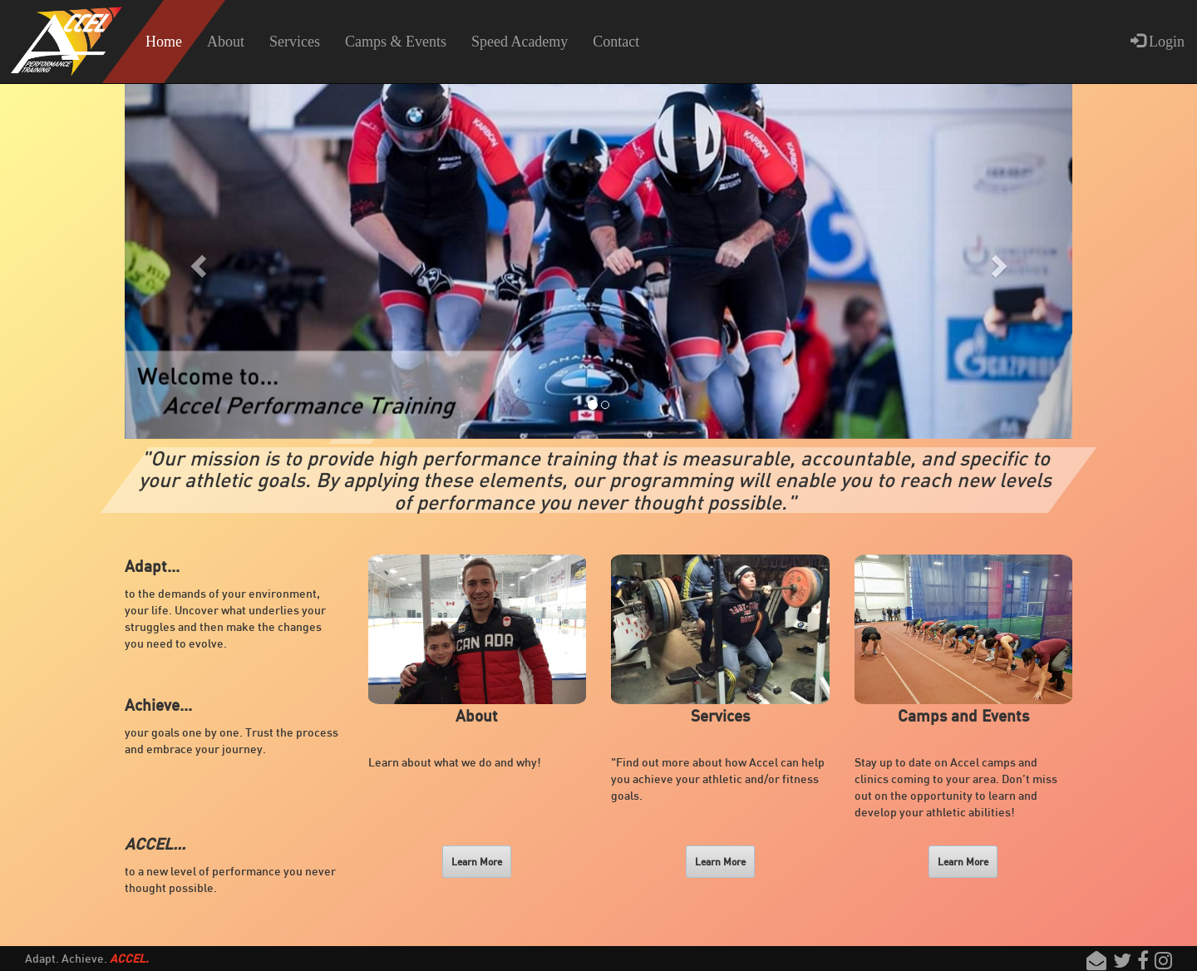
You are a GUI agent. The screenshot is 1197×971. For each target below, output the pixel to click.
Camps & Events (395, 41)
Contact (616, 41)
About (225, 41)
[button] (196, 261)
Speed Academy (519, 41)
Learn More (476, 861)
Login (1157, 41)
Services (294, 41)
